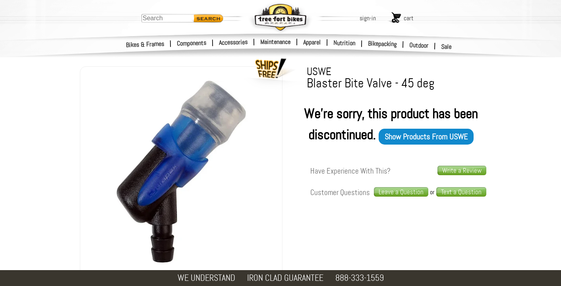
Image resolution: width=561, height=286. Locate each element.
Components (192, 43)
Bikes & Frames (145, 44)
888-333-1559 (359, 278)
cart (409, 18)
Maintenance (275, 42)
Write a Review (462, 170)
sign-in (368, 18)
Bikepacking (382, 43)
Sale (446, 47)
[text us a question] (461, 192)
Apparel (312, 42)
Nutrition (344, 43)
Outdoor (419, 45)
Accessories (233, 42)
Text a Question (461, 191)
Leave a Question (401, 191)
